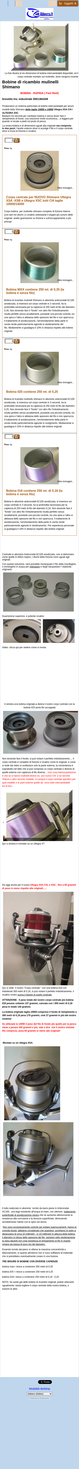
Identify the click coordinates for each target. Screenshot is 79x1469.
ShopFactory (44, 1398)
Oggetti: (70, 3)
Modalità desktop (39, 1388)
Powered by (34, 1398)
